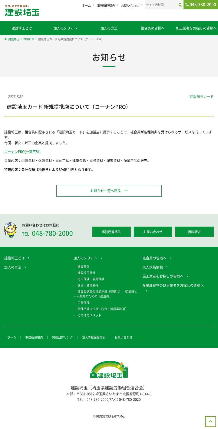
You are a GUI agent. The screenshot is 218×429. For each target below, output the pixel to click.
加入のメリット (65, 28)
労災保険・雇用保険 (90, 280)
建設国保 (83, 267)
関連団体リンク (62, 338)
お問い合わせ (130, 5)
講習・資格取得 (87, 286)
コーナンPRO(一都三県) (22, 151)
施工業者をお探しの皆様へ (196, 28)
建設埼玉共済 (86, 274)
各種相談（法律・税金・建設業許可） (102, 310)
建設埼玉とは (21, 28)
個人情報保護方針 (94, 338)
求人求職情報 (152, 267)
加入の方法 (109, 28)
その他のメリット (89, 316)
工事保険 (83, 303)
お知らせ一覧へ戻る (105, 190)
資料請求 (194, 233)
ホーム (86, 5)
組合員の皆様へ (153, 28)
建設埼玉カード (202, 96)
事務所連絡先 (106, 5)
